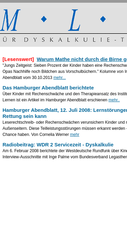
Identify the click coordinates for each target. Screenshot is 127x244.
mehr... (60, 77)
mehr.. (114, 100)
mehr (74, 134)
